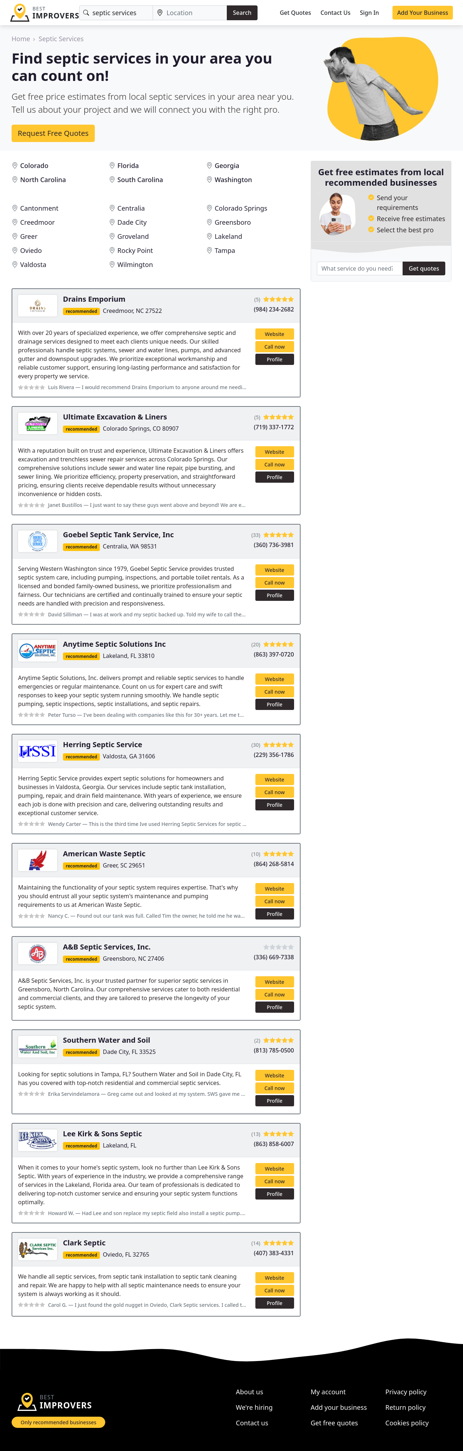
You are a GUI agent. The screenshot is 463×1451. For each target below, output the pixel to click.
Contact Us (335, 13)
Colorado (34, 165)
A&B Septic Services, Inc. (106, 947)
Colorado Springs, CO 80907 (141, 428)
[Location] (190, 12)
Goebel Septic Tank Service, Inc (118, 534)
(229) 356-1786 (274, 755)
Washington (233, 179)
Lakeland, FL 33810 (128, 656)
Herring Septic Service (102, 744)
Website (274, 334)
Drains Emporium (94, 299)
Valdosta (33, 264)
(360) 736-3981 (274, 545)
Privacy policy (405, 1391)
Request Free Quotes (53, 133)
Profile (274, 359)
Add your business (339, 1407)
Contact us (252, 1422)
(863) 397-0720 (274, 654)
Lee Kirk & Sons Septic (102, 1133)
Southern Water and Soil (106, 1040)
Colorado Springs (240, 208)
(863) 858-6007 (274, 1144)
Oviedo (31, 250)
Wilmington (135, 264)
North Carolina (43, 179)
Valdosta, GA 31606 (129, 756)
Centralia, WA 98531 (130, 546)
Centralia (131, 208)
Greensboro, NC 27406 (133, 959)
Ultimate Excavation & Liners (115, 417)
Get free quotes (334, 1422)
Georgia (226, 165)
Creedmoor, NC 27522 (132, 311)
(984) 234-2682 (274, 309)
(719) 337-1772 (274, 427)
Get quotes (424, 268)
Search (242, 13)
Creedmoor (37, 222)
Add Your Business (422, 13)
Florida (128, 165)
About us (249, 1391)
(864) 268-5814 (274, 864)
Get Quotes (295, 13)
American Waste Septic (104, 853)
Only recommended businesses (58, 1422)
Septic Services (61, 38)
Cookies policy (407, 1422)
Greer (29, 236)
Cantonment (39, 208)
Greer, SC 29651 (124, 865)
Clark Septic (84, 1243)
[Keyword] (116, 12)
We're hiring (254, 1407)
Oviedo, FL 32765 (126, 1254)
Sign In (369, 13)
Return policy (405, 1407)
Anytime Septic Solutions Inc (114, 644)
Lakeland (228, 236)
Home (21, 38)
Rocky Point (135, 250)
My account (328, 1391)
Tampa (224, 250)
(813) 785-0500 (274, 1050)
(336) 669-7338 (274, 957)
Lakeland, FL (119, 1145)
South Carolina (140, 179)
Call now (274, 346)
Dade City (132, 222)
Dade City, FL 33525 (129, 1052)
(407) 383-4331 (274, 1253)
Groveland (133, 236)
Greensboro (232, 222)
